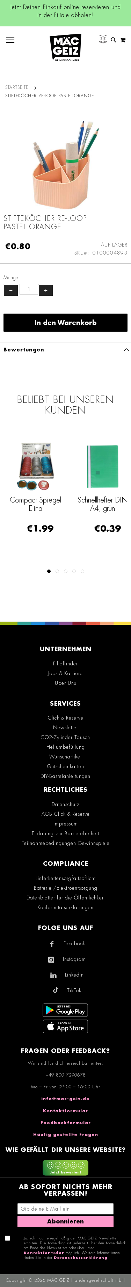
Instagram (74, 959)
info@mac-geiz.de (65, 1099)
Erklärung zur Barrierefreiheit (65, 833)
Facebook (74, 943)
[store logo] (65, 47)
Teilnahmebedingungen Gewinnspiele (66, 843)
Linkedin (74, 974)
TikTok (74, 990)
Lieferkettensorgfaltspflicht (66, 878)
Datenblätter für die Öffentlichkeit (66, 897)
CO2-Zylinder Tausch (65, 737)
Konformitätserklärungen (65, 907)
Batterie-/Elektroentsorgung (65, 888)
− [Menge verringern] (11, 290)
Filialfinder (65, 663)
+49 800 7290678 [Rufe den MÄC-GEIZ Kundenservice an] (66, 1075)
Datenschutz (66, 804)
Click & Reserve (65, 717)
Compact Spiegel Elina (35, 504)
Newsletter (65, 727)
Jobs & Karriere (65, 673)
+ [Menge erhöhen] (46, 290)
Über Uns (65, 683)
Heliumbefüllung (65, 747)
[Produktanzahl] (29, 289)
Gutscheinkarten (65, 766)
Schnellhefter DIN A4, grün (103, 504)
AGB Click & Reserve (66, 814)
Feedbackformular (66, 1123)
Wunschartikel (65, 756)
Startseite (16, 87)
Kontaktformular (65, 1111)
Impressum (65, 823)
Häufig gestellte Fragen (65, 1134)
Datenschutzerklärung (81, 1258)
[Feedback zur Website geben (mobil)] (65, 1169)
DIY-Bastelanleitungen (65, 776)
